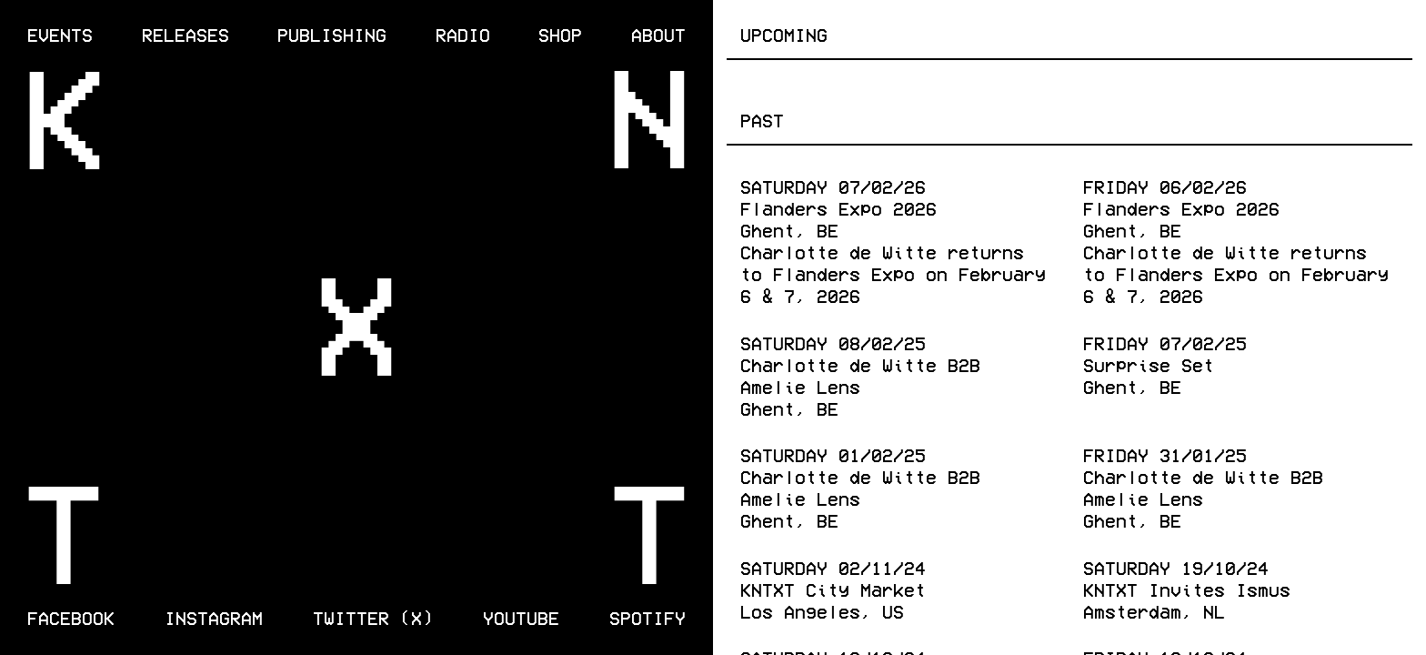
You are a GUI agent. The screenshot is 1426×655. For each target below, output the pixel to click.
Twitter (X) (373, 617)
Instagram (214, 617)
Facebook (71, 617)
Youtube (521, 617)
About (658, 33)
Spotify (647, 617)
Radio (463, 33)
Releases (185, 33)
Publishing (332, 33)
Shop (560, 33)
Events (60, 33)
